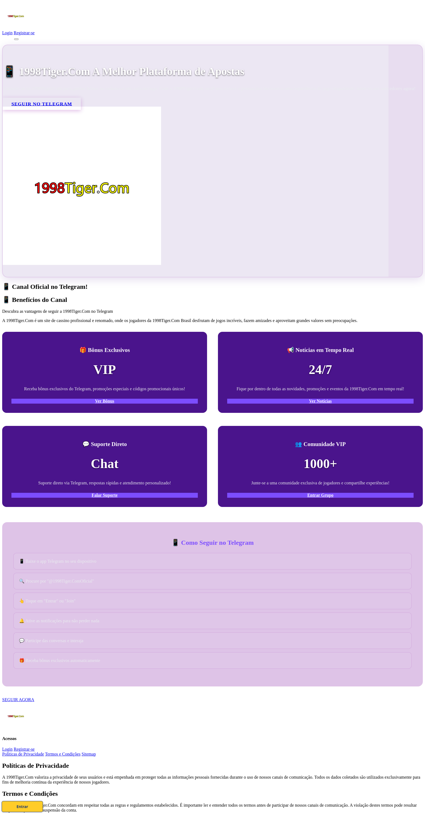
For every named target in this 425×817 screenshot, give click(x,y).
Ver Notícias (320, 401)
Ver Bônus (104, 401)
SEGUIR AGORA (18, 699)
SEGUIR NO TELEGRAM (41, 103)
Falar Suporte (105, 495)
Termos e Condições (62, 754)
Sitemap (89, 754)
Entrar (235, 804)
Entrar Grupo (320, 495)
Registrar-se (24, 32)
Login (7, 32)
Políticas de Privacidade (23, 754)
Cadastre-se (190, 804)
